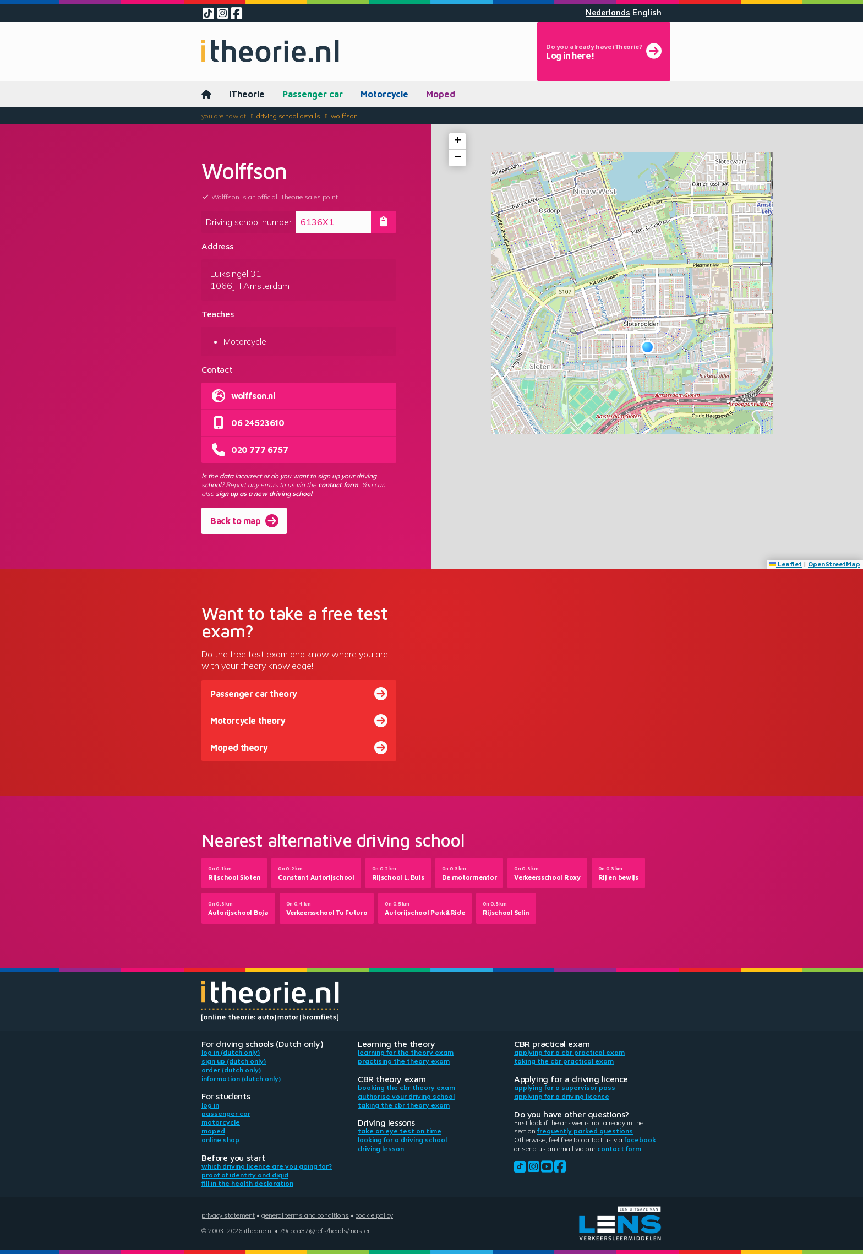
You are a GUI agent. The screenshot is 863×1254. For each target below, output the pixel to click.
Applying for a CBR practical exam (569, 1052)
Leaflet (785, 564)
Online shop (220, 1140)
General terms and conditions (305, 1215)
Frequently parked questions (585, 1131)
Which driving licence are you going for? (266, 1166)
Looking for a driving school (402, 1140)
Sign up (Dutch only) (233, 1061)
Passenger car (312, 94)
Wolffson (344, 116)
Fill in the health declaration (247, 1183)
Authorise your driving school (406, 1096)
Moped (440, 94)
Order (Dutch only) (231, 1070)
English (647, 13)
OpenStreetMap (834, 564)
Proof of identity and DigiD (244, 1175)
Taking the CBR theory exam (404, 1105)
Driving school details (288, 116)
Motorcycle (384, 94)
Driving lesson (381, 1148)
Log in (210, 1105)
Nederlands (608, 13)
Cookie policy (374, 1215)
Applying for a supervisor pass (564, 1087)
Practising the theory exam (404, 1061)
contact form (338, 485)
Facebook (640, 1140)
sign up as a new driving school (264, 493)
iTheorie (247, 94)
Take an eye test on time (399, 1131)
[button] (647, 347)
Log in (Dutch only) (230, 1052)
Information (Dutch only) (241, 1079)
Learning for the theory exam (406, 1052)
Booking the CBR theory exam (406, 1087)
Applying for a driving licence (561, 1096)
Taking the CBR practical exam (564, 1061)
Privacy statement (228, 1215)
